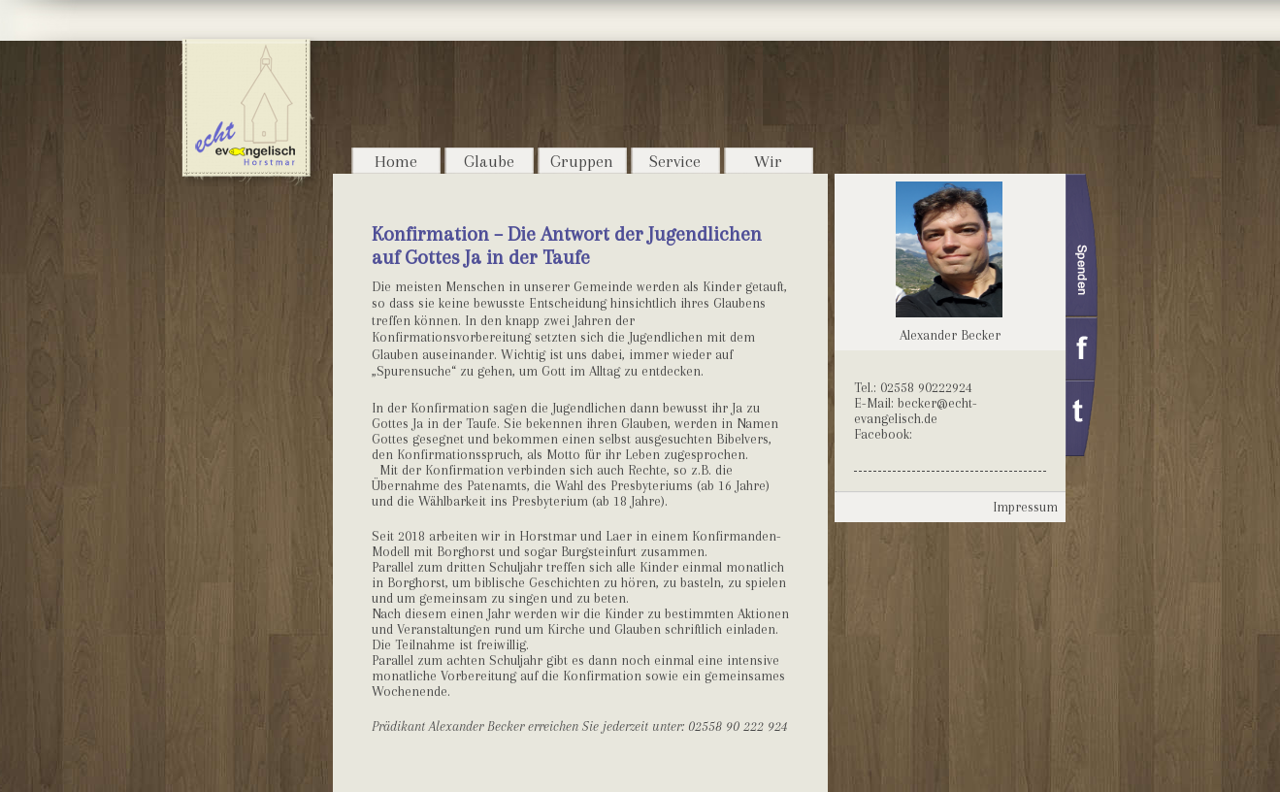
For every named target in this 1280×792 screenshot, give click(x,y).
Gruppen (581, 161)
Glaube (489, 161)
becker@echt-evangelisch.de (915, 410)
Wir (768, 161)
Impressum (1025, 506)
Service (675, 161)
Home (396, 161)
